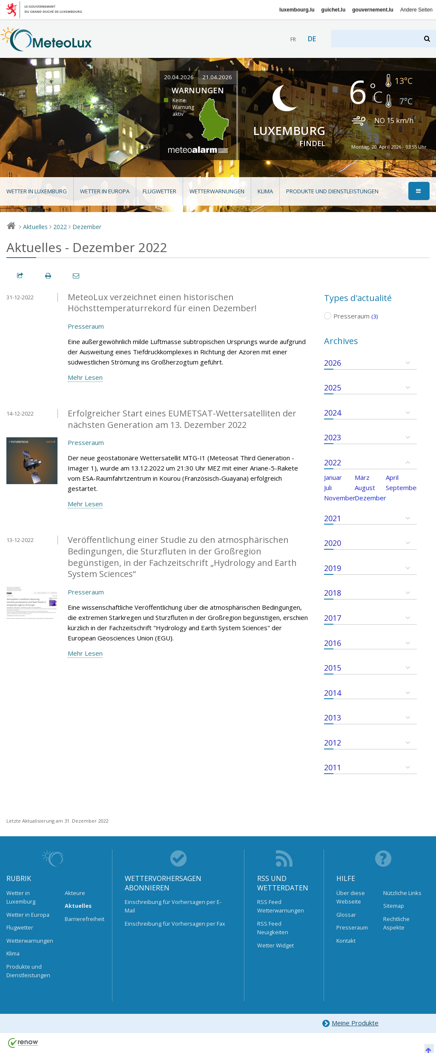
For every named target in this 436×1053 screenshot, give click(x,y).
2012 (332, 742)
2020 (332, 543)
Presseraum (86, 326)
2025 (332, 387)
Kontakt (346, 940)
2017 (332, 618)
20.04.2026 (179, 77)
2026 (332, 363)
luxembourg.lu (297, 10)
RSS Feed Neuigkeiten (272, 928)
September (402, 487)
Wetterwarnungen (216, 191)
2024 (332, 412)
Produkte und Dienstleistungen (332, 191)
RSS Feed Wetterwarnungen (280, 906)
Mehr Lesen (85, 377)
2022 (60, 227)
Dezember (86, 227)
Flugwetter (159, 191)
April (392, 477)
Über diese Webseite (350, 897)
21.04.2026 (217, 77)
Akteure (75, 893)
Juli (328, 487)
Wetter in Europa (104, 191)
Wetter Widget (275, 945)
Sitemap (393, 906)
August (365, 487)
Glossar (346, 914)
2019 (332, 568)
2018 (332, 593)
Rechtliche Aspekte (396, 923)
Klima (265, 191)
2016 (332, 643)
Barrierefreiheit (82, 919)
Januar (333, 477)
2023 (332, 437)
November (340, 498)
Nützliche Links (402, 893)
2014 (332, 693)
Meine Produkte (350, 1023)
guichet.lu (333, 10)
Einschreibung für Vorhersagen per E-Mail (173, 906)
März (362, 477)
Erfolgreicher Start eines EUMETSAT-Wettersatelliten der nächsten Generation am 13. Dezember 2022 (182, 418)
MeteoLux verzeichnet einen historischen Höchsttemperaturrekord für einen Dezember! (162, 302)
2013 (332, 717)
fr (293, 39)
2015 (332, 668)
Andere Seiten (416, 10)
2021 (332, 518)
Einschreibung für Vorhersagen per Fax (175, 923)
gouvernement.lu (372, 10)
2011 (332, 767)
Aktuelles (35, 227)
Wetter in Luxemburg (36, 191)
